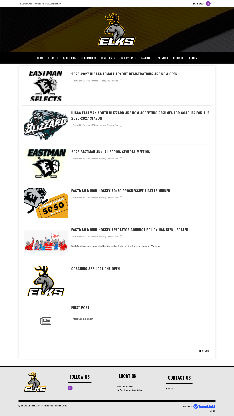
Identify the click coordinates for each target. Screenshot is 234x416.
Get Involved (128, 58)
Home (40, 58)
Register (53, 58)
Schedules (69, 58)
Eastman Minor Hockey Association (103, 80)
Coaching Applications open (95, 268)
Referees (178, 58)
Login (212, 410)
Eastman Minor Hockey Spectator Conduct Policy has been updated (129, 229)
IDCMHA (192, 58)
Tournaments (89, 58)
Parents (146, 58)
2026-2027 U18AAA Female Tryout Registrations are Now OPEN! (124, 73)
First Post (80, 307)
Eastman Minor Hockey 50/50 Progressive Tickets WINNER (120, 190)
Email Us (170, 388)
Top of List (203, 350)
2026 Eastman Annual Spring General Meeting (110, 151)
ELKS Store (162, 58)
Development (109, 58)
